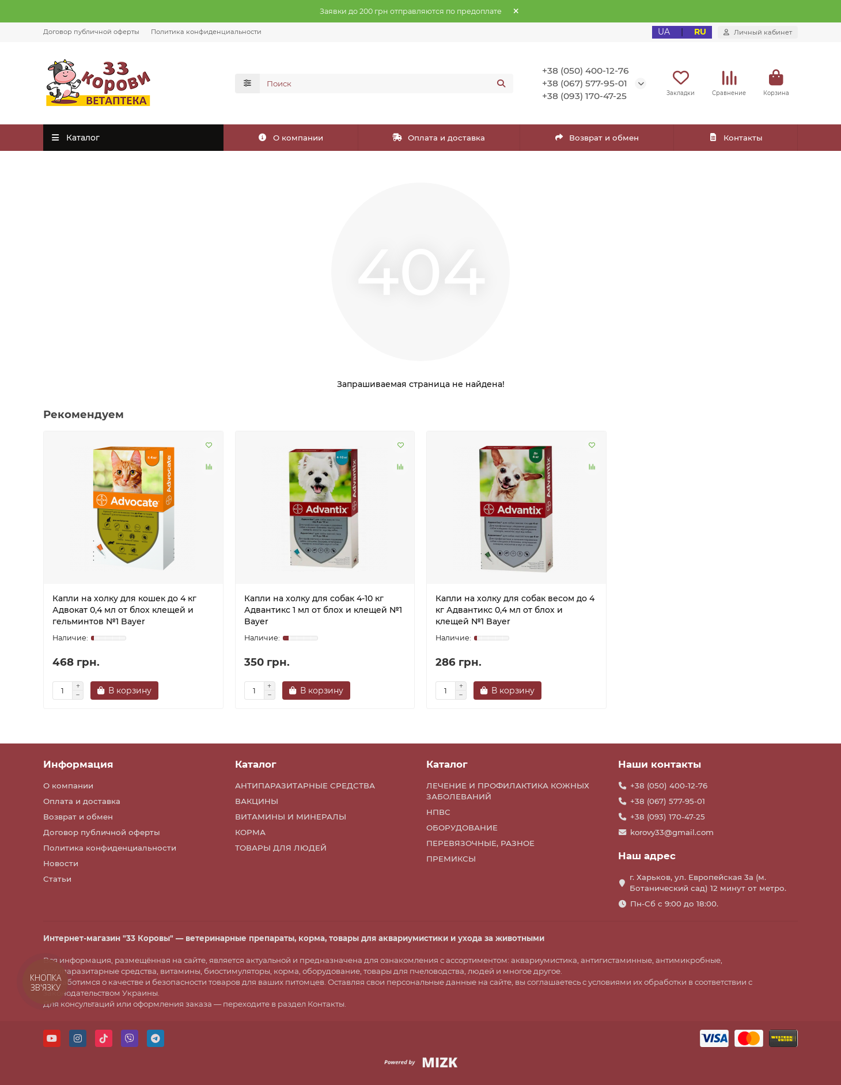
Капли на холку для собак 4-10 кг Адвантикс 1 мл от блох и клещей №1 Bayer (323, 610)
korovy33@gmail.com (672, 832)
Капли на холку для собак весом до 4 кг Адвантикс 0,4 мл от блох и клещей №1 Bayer (514, 610)
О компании (291, 137)
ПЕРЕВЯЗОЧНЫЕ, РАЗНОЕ (480, 843)
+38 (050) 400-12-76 (585, 70)
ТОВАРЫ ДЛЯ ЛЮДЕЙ (281, 847)
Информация (78, 764)
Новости (60, 863)
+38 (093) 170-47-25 (584, 95)
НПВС (438, 812)
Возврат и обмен (596, 137)
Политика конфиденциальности (206, 32)
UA (664, 31)
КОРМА (250, 832)
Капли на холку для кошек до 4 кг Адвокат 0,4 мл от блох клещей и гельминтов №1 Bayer (124, 610)
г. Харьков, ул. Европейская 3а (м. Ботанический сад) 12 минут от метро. (708, 882)
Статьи (57, 878)
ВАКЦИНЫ (256, 801)
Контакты (735, 137)
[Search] (387, 83)
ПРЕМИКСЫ (451, 858)
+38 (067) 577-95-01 (584, 83)
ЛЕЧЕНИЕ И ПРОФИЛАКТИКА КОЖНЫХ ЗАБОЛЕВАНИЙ (507, 791)
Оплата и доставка (438, 137)
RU (700, 31)
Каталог (255, 764)
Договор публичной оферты (91, 32)
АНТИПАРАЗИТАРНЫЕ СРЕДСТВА (305, 785)
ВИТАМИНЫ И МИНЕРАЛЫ (290, 816)
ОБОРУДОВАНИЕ (462, 827)
